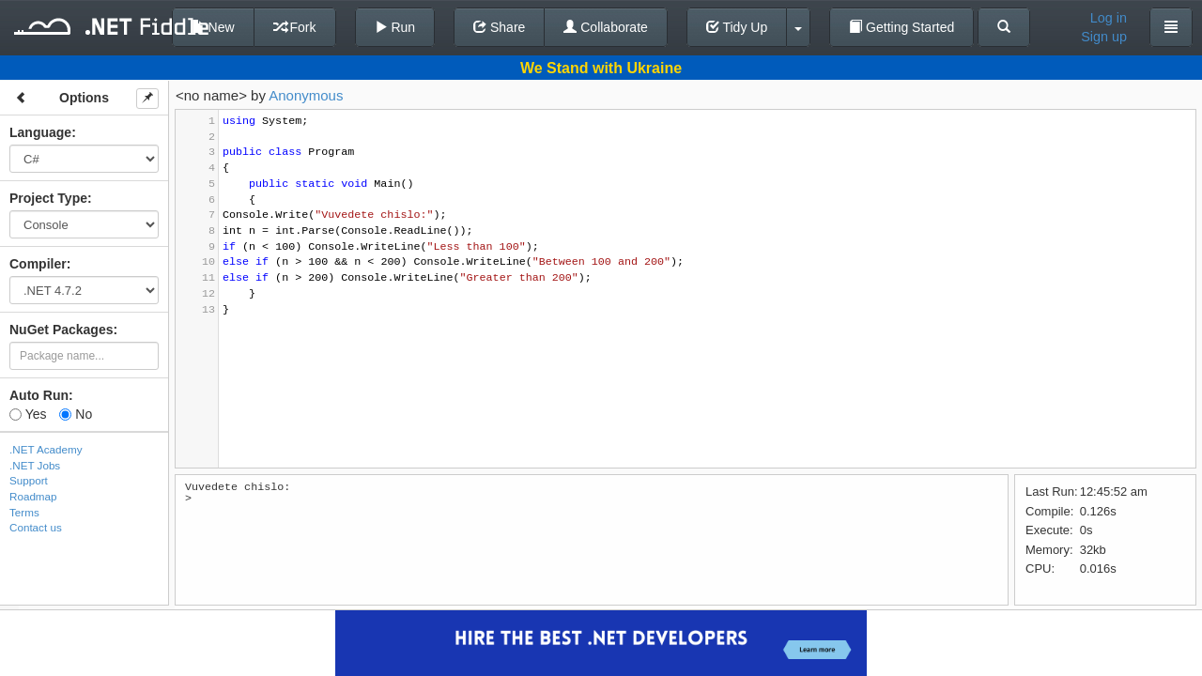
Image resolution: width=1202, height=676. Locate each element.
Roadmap (33, 496)
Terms (24, 512)
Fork (294, 27)
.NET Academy (46, 449)
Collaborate (605, 27)
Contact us (35, 527)
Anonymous (306, 95)
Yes (27, 414)
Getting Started (901, 27)
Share (499, 27)
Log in (1108, 17)
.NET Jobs (34, 465)
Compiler (38, 263)
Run (395, 27)
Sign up (1104, 36)
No (75, 414)
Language (40, 132)
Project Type (48, 198)
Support (28, 480)
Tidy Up (736, 27)
